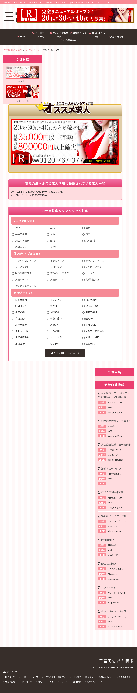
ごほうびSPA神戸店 (112, 492)
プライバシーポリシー (57, 681)
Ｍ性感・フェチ (93, 266)
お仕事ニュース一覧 (40, 34)
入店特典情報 (115, 36)
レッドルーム (108, 587)
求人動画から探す (97, 34)
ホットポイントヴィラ (113, 611)
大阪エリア (21, 246)
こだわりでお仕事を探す (55, 677)
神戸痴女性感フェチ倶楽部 (116, 421)
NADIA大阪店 (108, 563)
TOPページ (10, 677)
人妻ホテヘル (22, 279)
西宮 (87, 234)
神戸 (17, 227)
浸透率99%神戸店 (111, 468)
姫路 (52, 240)
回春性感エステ (23, 273)
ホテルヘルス (57, 260)
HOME (21, 36)
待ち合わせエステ (59, 273)
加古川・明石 (22, 240)
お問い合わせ (26, 681)
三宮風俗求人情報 (116, 661)
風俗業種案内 (68, 40)
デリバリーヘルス (94, 260)
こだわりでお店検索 (59, 34)
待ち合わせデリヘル (25, 285)
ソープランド (22, 266)
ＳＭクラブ (56, 266)
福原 (87, 227)
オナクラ (90, 273)
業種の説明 (10, 681)
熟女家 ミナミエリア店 (114, 516)
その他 (53, 246)
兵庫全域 (90, 240)
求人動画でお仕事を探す (82, 677)
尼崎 (52, 234)
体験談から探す (78, 34)
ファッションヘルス (25, 260)
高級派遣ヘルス (93, 279)
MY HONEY (107, 540)
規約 (40, 681)
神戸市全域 (21, 234)
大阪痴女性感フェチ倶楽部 (116, 444)
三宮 (52, 227)
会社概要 (77, 681)
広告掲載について (95, 681)
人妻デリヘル (57, 279)
